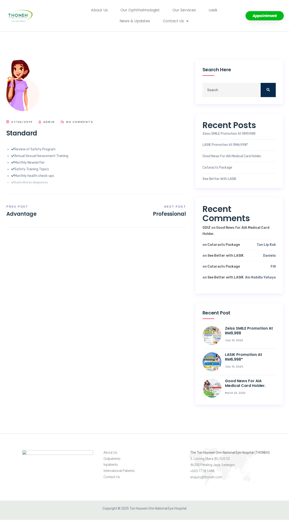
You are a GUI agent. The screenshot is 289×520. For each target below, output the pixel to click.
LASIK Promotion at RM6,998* (225, 145)
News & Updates (135, 21)
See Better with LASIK (219, 179)
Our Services (184, 10)
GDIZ (207, 228)
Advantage (21, 214)
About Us (99, 10)
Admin (47, 122)
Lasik (213, 10)
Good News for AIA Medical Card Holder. (232, 156)
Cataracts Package (217, 167)
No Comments (77, 122)
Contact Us (176, 21)
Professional (169, 214)
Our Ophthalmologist (140, 10)
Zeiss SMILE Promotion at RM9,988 (229, 133)
